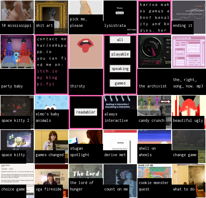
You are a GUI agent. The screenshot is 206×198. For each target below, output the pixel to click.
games (120, 83)
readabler (85, 112)
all (120, 39)
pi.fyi (46, 84)
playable (120, 54)
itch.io (47, 71)
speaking (120, 68)
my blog (47, 77)
